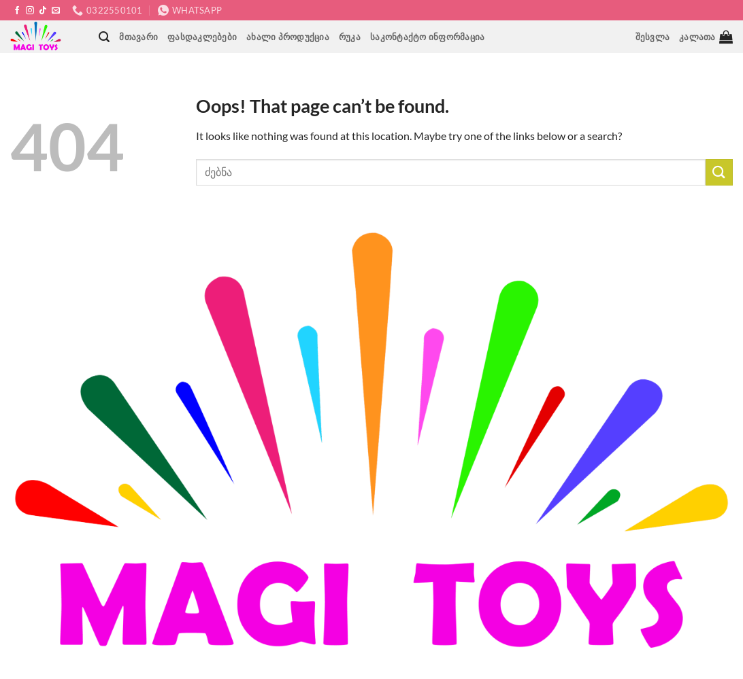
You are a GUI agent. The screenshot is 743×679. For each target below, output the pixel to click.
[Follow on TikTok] (43, 11)
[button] (104, 37)
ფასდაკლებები (202, 36)
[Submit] (719, 172)
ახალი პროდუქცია (287, 36)
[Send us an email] (56, 11)
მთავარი (138, 36)
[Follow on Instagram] (30, 11)
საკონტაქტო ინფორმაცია (427, 36)
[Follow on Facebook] (17, 11)
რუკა (350, 36)
